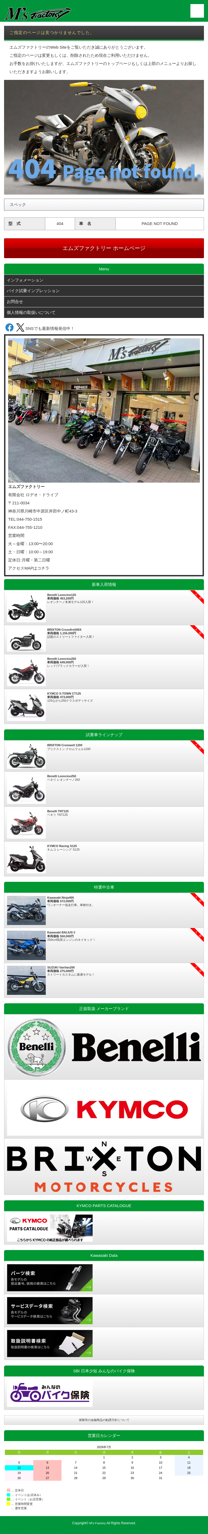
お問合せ (15, 303)
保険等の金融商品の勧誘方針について (104, 1421)
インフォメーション (25, 280)
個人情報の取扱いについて (31, 314)
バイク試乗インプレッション (33, 291)
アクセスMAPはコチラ (29, 569)
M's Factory (97, 1525)
